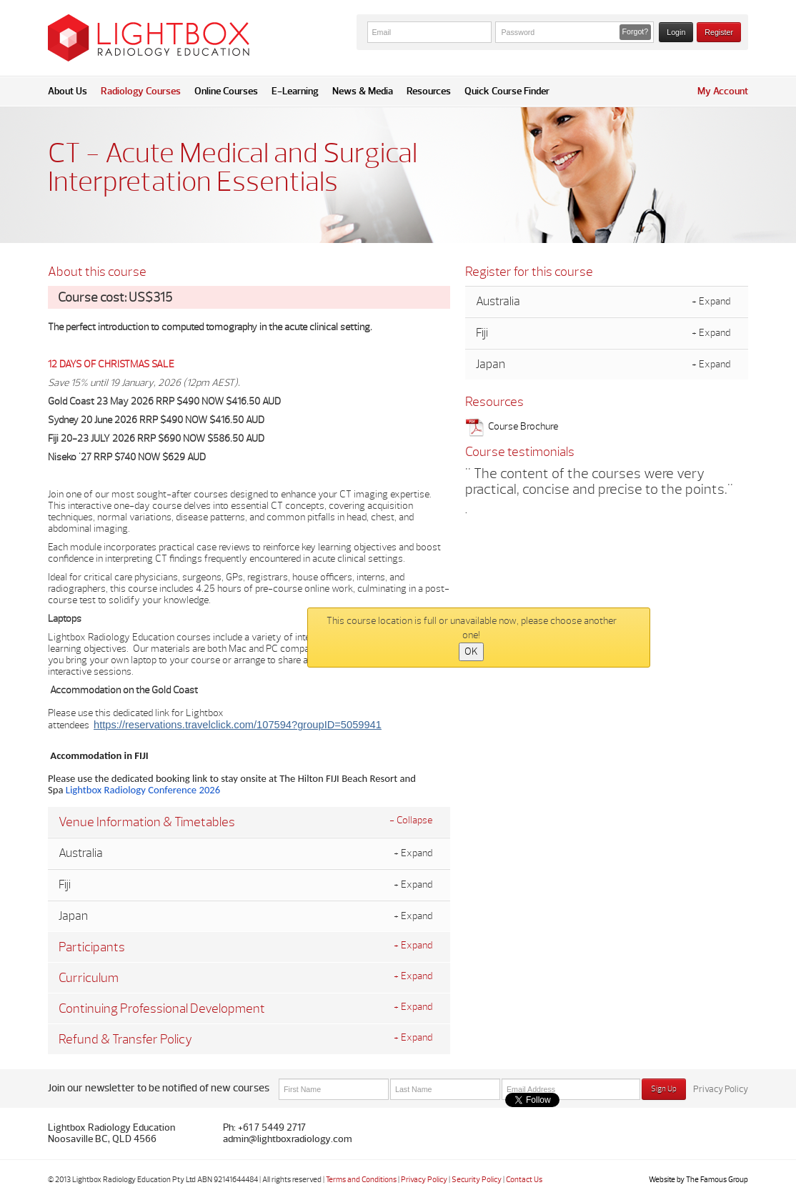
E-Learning (295, 91)
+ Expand (413, 853)
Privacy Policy (720, 1089)
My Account (722, 91)
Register (719, 32)
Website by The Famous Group (698, 1179)
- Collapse (410, 820)
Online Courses (226, 91)
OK (471, 651)
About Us (67, 91)
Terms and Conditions (361, 1179)
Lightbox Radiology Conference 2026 (143, 789)
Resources (429, 91)
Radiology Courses (141, 91)
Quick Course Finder (506, 91)
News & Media (362, 91)
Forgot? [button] (635, 31)
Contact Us (524, 1179)
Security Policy (477, 1179)
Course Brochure (523, 426)
